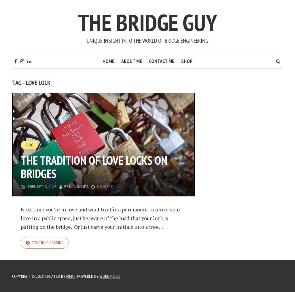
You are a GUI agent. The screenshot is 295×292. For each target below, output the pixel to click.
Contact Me (161, 61)
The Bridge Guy (147, 22)
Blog (29, 145)
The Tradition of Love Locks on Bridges (94, 167)
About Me (131, 61)
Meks (70, 276)
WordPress (109, 276)
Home (108, 61)
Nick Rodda (78, 186)
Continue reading (48, 242)
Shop (186, 61)
